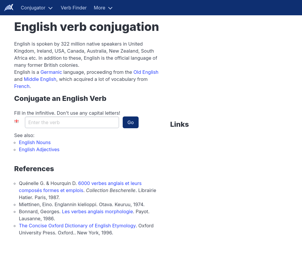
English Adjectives (39, 149)
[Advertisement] (207, 77)
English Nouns (35, 142)
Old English (145, 72)
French (21, 86)
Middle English (40, 79)
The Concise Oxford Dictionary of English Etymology (77, 226)
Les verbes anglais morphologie (97, 211)
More (99, 8)
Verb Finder (74, 8)
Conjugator (33, 8)
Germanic (51, 72)
